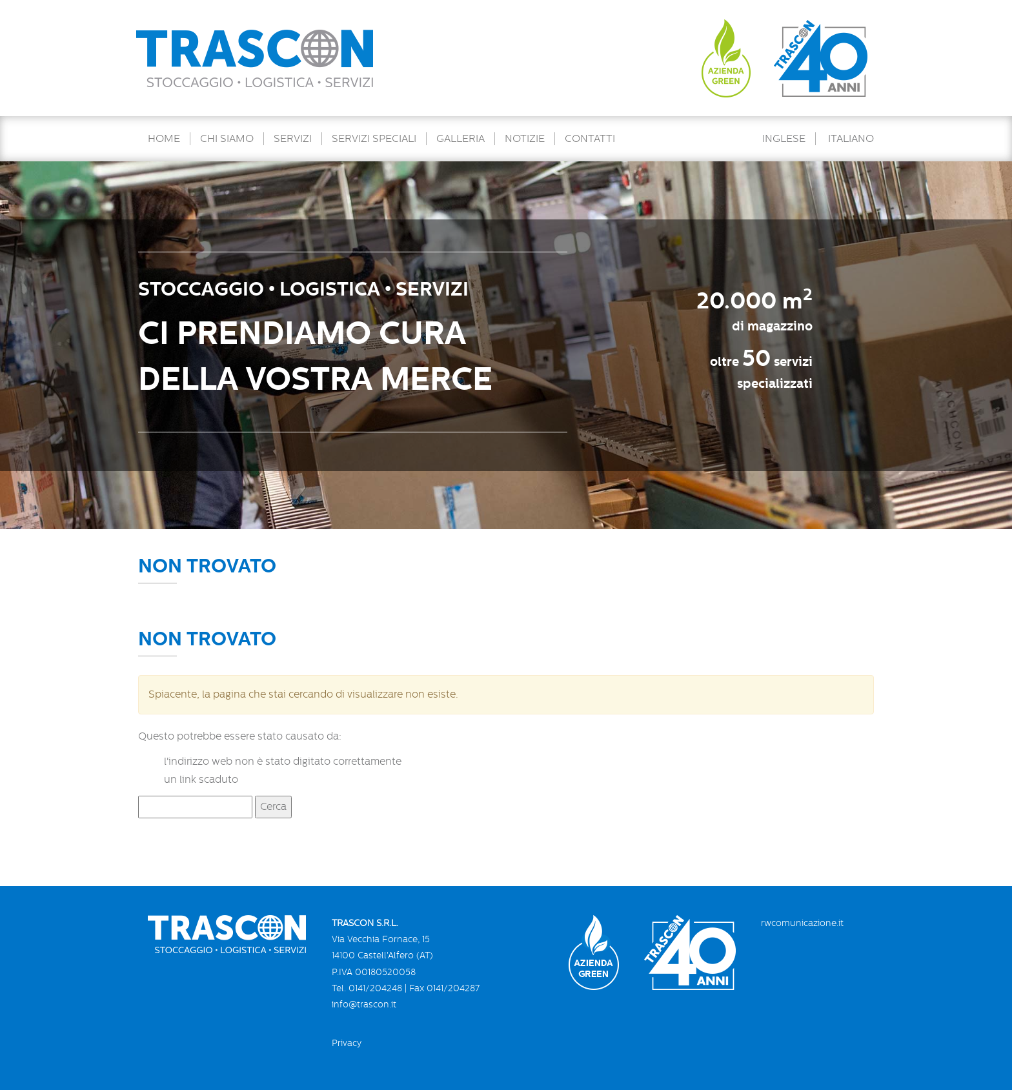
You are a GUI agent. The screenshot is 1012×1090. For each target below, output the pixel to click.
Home (164, 139)
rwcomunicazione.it (802, 923)
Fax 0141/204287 (444, 988)
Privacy (346, 1043)
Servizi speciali (374, 139)
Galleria (460, 139)
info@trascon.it (364, 1004)
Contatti (590, 139)
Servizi (293, 139)
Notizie (525, 139)
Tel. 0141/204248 (367, 988)
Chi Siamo (227, 139)
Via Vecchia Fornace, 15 (381, 939)
